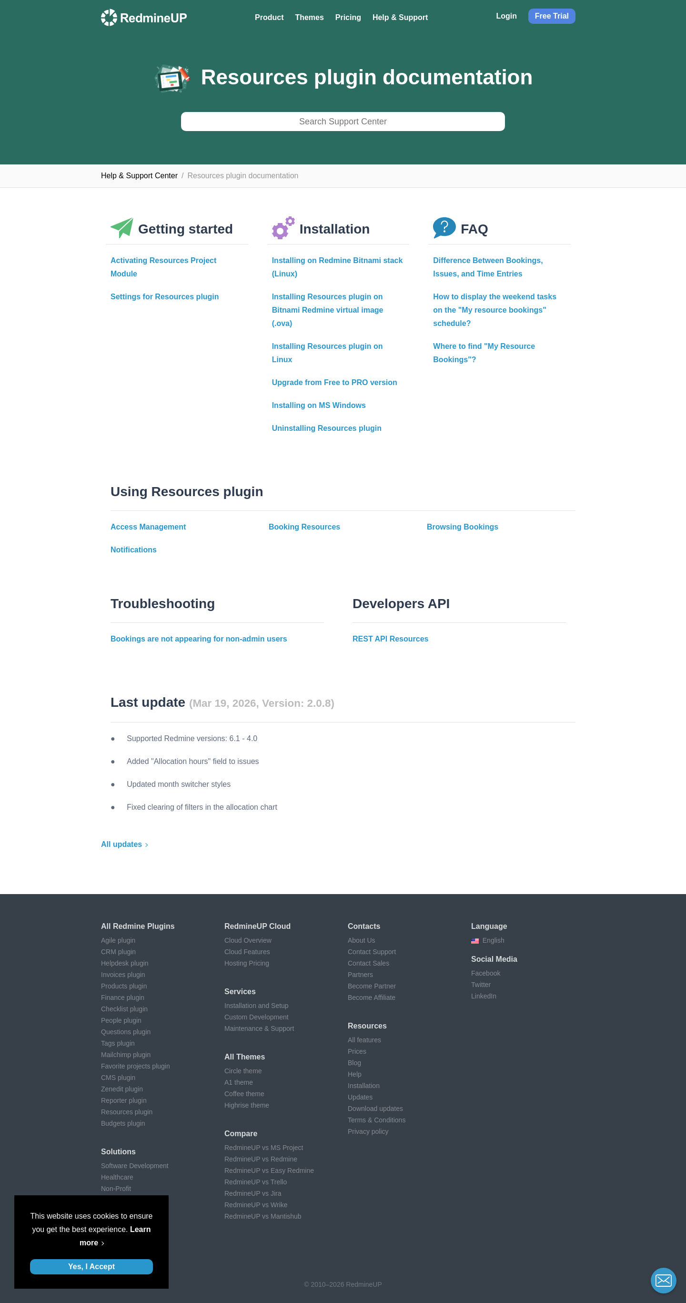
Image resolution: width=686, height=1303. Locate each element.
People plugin (121, 1020)
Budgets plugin (123, 1123)
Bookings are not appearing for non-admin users (199, 639)
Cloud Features (247, 952)
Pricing (348, 17)
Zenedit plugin (122, 1089)
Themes (309, 17)
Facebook (485, 973)
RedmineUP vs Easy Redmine (269, 1170)
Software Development (135, 1166)
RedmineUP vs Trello (255, 1182)
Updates (360, 1097)
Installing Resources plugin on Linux (327, 353)
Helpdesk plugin (125, 963)
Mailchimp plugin (126, 1055)
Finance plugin (122, 997)
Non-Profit (116, 1188)
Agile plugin (118, 940)
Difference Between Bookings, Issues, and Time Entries (488, 267)
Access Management (148, 527)
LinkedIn (483, 996)
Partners (360, 974)
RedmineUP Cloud (257, 926)
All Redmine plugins (138, 926)
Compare (240, 1134)
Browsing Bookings (462, 527)
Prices (357, 1051)
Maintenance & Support (259, 1028)
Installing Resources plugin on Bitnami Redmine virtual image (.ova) (327, 310)
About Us (361, 940)
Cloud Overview (248, 940)
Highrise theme (246, 1105)
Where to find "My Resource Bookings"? (484, 353)
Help (355, 1074)
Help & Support (400, 17)
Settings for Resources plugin (165, 297)
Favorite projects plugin (135, 1066)
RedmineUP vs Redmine (260, 1159)
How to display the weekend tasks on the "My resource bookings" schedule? (494, 310)
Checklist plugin (124, 1009)
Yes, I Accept (91, 1266)
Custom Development (256, 1017)
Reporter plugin (124, 1100)
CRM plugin (118, 952)
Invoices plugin (123, 974)
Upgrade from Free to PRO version (334, 382)
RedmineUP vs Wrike (256, 1205)
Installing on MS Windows (319, 405)
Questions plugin (126, 1032)
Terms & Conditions (376, 1120)
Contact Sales (368, 963)
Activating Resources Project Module (163, 267)
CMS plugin (118, 1077)
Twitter (481, 984)
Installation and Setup (256, 1005)
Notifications (134, 550)
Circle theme (243, 1071)
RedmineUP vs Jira (253, 1193)
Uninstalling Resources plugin (327, 428)
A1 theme (238, 1082)
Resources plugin (126, 1112)
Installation (364, 1085)
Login (506, 16)
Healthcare (117, 1177)
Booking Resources (304, 527)
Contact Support (372, 952)
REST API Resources (390, 639)
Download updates (375, 1108)
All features (364, 1040)
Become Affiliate (371, 997)
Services (240, 991)
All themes (244, 1057)
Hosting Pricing (246, 963)
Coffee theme (244, 1094)
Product (269, 17)
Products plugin (124, 986)
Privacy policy (368, 1131)
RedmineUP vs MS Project (263, 1147)
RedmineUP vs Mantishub (263, 1216)
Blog (354, 1063)
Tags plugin (118, 1043)
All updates (121, 844)
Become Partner (372, 986)
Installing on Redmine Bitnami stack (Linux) (337, 267)
